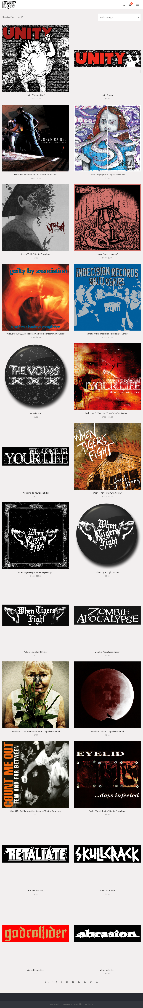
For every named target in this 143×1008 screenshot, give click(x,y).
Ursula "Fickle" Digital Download (35, 254)
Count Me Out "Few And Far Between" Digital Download (35, 811)
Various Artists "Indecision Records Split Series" (107, 334)
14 (91, 982)
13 (85, 982)
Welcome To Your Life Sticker (36, 493)
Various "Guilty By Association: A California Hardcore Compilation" (35, 334)
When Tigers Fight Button (107, 572)
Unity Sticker (107, 95)
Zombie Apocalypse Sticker (107, 652)
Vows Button (35, 413)
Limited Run (88, 1004)
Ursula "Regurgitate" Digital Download (107, 175)
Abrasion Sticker (107, 970)
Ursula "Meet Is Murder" (107, 254)
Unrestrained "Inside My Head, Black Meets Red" (35, 175)
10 (67, 982)
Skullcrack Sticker (107, 890)
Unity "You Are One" (36, 95)
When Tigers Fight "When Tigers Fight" (35, 572)
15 (97, 982)
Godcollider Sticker (35, 970)
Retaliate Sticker (35, 890)
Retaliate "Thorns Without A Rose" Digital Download (36, 731)
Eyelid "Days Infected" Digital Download (107, 811)
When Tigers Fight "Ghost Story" (107, 493)
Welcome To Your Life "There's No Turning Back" (107, 413)
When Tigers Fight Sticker (35, 652)
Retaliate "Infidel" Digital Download (107, 731)
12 (79, 982)
